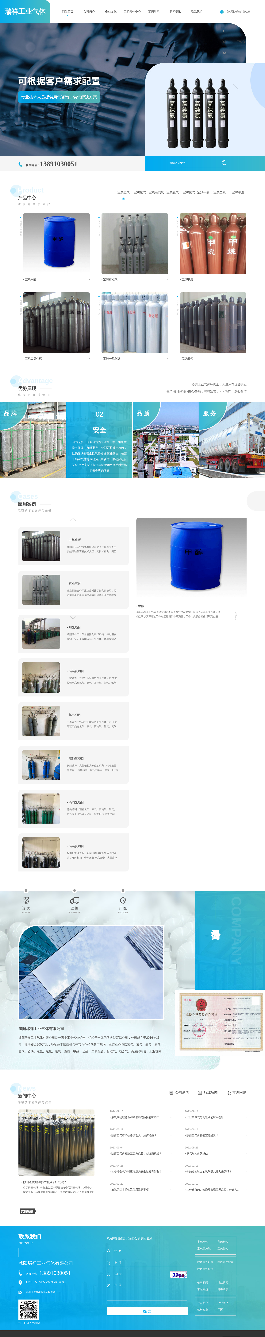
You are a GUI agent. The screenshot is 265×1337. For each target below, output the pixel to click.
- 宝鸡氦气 (186, 358)
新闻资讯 (175, 11)
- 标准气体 (74, 583)
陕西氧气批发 (225, 1262)
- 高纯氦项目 (75, 671)
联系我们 (196, 11)
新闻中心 (27, 1095)
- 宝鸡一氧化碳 (111, 358)
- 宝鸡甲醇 (29, 279)
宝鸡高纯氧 (156, 192)
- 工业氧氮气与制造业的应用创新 (204, 1117)
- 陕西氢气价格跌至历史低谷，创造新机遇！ (136, 1153)
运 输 (74, 901)
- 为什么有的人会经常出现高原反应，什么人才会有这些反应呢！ (216, 1189)
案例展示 (153, 11)
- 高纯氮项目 (75, 846)
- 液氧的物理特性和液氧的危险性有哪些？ (134, 1117)
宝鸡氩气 (173, 192)
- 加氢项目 (74, 627)
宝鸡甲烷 (238, 192)
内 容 (147, 1291)
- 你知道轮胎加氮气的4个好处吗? (43, 1182)
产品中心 (27, 197)
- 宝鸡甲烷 (186, 279)
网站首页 (67, 11)
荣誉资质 (202, 1309)
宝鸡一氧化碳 (205, 192)
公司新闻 (179, 1092)
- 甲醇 (140, 606)
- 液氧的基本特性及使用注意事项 (129, 1189)
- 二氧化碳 (74, 539)
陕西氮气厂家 (205, 1262)
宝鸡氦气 (189, 192)
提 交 (147, 1311)
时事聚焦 (222, 1289)
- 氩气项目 (74, 714)
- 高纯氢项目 (75, 802)
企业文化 (111, 11)
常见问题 (236, 1092)
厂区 (220, 1309)
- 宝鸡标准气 (109, 279)
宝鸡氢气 (123, 192)
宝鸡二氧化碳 (221, 192)
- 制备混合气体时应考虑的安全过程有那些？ (136, 1171)
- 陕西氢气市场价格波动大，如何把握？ (133, 1135)
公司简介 (89, 11)
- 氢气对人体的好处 (196, 1153)
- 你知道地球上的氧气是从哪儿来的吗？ (208, 1171)
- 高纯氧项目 (75, 758)
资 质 (26, 901)
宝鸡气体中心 (132, 11)
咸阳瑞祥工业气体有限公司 (41, 1029)
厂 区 (123, 901)
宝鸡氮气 (140, 192)
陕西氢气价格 (205, 1268)
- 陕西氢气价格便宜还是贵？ (201, 1135)
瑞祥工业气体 (25, 11)
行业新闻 (208, 1092)
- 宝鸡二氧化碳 (32, 358)
